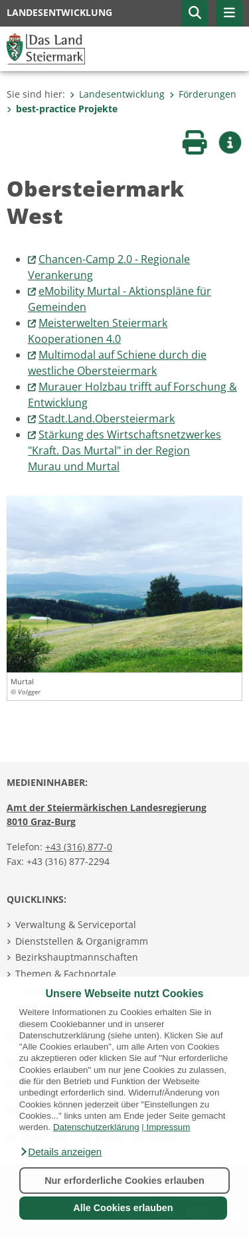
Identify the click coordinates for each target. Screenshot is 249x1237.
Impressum (168, 1127)
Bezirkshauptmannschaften (76, 957)
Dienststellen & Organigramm (81, 941)
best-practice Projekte (62, 108)
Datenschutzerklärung (96, 1127)
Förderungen (202, 94)
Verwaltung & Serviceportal (75, 924)
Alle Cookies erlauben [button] (123, 1207)
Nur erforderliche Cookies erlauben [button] (124, 1180)
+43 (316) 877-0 (78, 846)
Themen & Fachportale (65, 973)
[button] (60, 1152)
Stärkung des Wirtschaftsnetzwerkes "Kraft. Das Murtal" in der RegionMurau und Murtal (124, 450)
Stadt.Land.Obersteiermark (107, 418)
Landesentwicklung (117, 94)
